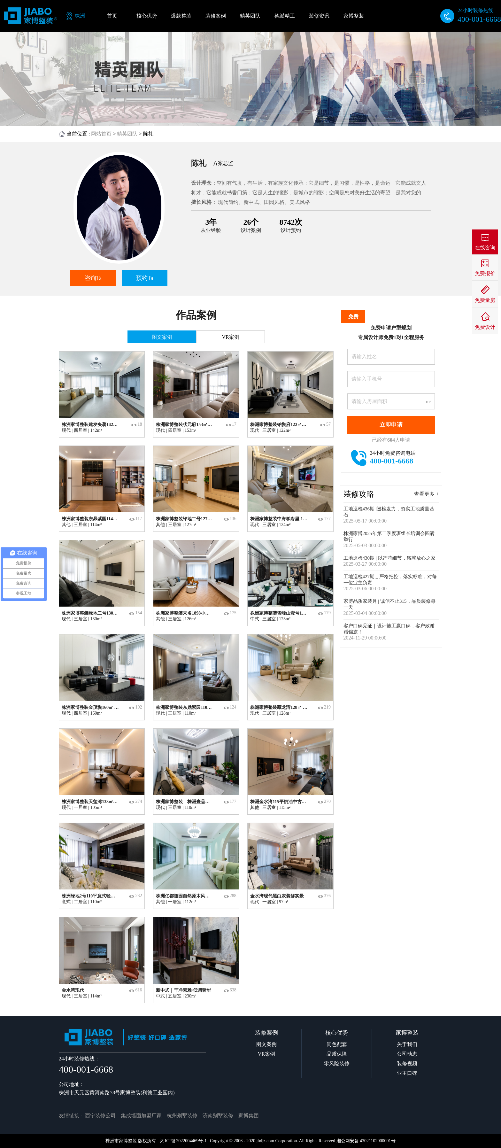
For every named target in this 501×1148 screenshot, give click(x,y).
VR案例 (266, 1054)
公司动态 (407, 1054)
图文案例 (266, 1044)
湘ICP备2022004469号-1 (183, 1140)
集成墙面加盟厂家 (141, 1115)
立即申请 (391, 425)
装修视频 (407, 1063)
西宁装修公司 (100, 1115)
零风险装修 (337, 1063)
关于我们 (407, 1044)
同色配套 (337, 1044)
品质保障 (337, 1054)
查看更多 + (426, 494)
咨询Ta (93, 278)
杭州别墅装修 (182, 1115)
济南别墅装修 (218, 1115)
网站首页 (101, 133)
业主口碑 (407, 1073)
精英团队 (127, 133)
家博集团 (248, 1115)
